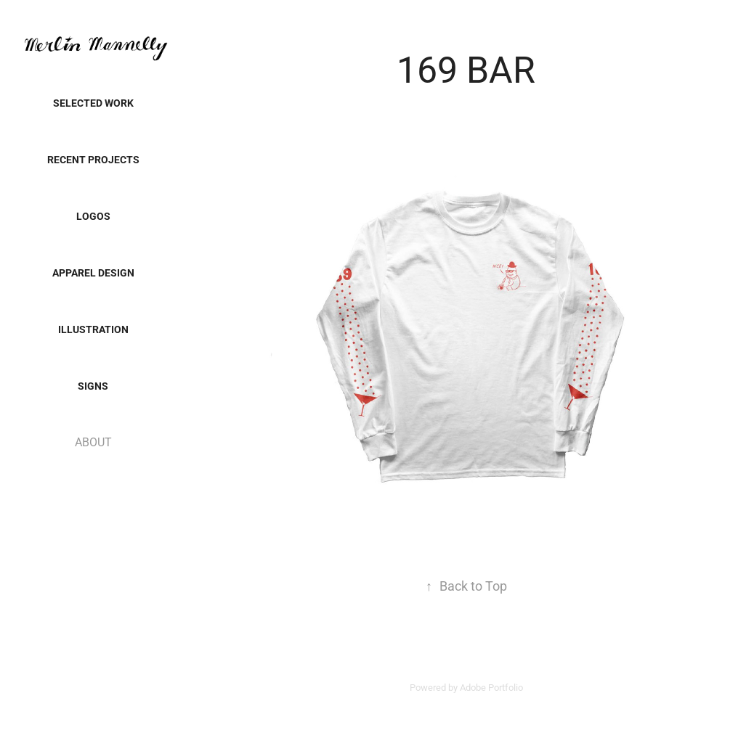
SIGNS (93, 386)
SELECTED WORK (93, 103)
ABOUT (93, 441)
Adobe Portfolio (491, 687)
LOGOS (93, 216)
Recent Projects (93, 159)
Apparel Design (93, 272)
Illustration (93, 329)
